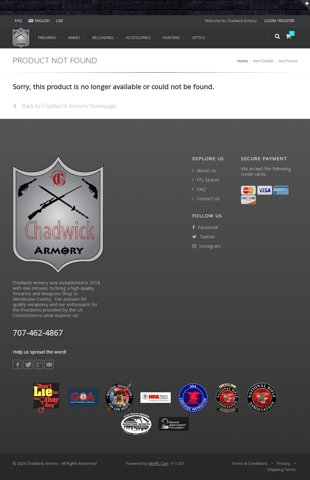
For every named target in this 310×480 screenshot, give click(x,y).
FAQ (18, 20)
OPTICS (198, 37)
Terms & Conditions (250, 463)
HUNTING (171, 37)
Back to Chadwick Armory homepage (65, 105)
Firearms (47, 37)
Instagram (206, 246)
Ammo (74, 37)
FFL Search (205, 180)
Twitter (203, 237)
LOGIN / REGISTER (279, 20)
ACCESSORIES (138, 37)
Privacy (283, 463)
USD (59, 20)
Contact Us (206, 198)
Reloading (103, 37)
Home (242, 61)
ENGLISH (39, 20)
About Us (204, 170)
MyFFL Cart (158, 463)
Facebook (205, 227)
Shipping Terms (281, 469)
